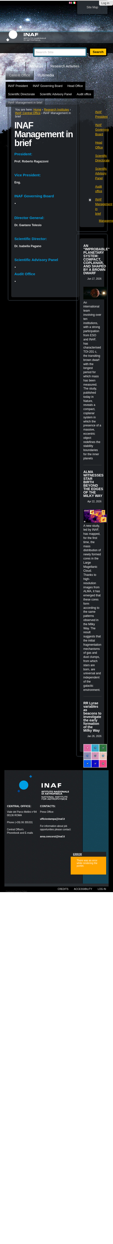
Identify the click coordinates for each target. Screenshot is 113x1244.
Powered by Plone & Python (16, 891)
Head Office (75, 86)
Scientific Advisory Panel (56, 94)
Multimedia (45, 75)
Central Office (19, 75)
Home (15, 66)
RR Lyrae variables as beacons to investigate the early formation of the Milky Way (92, 716)
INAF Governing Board (47, 86)
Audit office (84, 94)
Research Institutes (56, 109)
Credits (63, 889)
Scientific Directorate (21, 94)
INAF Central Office (28, 113)
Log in (105, 3)
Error (77, 854)
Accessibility (83, 889)
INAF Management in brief (25, 102)
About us (36, 66)
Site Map (92, 7)
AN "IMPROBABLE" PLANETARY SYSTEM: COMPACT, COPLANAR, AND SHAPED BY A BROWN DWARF (96, 259)
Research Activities (64, 66)
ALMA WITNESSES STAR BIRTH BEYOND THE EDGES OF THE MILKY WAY (93, 484)
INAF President (18, 86)
